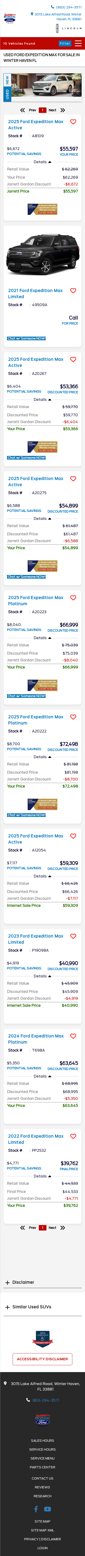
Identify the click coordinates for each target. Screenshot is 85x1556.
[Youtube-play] (47, 1510)
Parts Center (42, 1467)
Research (42, 1496)
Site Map (42, 1521)
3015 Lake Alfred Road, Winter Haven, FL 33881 (56, 16)
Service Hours (42, 1449)
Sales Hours (42, 1440)
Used (7, 94)
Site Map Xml (42, 1530)
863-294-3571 (46, 1400)
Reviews (42, 1487)
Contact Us (42, 1478)
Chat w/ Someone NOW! (26, 338)
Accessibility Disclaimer (42, 1359)
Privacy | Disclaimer (42, 1539)
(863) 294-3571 (66, 7)
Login (43, 1548)
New (7, 80)
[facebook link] (36, 1510)
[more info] (42, 114)
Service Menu (43, 1458)
